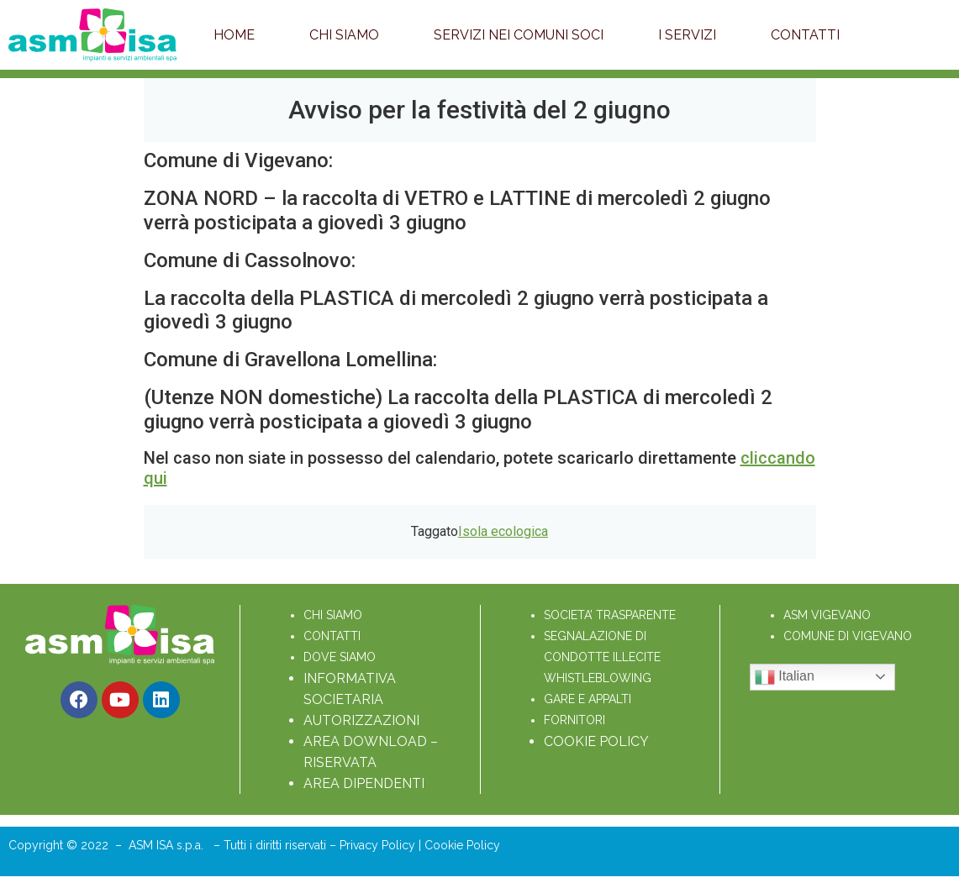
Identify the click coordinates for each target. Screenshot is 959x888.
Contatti (805, 35)
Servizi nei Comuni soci (518, 35)
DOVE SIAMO (339, 657)
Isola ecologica (503, 531)
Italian (784, 677)
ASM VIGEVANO (827, 615)
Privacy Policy (379, 845)
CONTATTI (332, 636)
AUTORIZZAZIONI (361, 720)
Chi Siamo (344, 35)
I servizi (687, 35)
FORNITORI (574, 720)
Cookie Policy (462, 845)
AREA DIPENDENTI (363, 783)
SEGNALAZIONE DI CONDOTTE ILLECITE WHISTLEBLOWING (604, 657)
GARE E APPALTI (587, 699)
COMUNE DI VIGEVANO (847, 636)
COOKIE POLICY (596, 741)
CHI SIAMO (332, 615)
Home (234, 35)
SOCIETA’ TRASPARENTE (610, 615)
